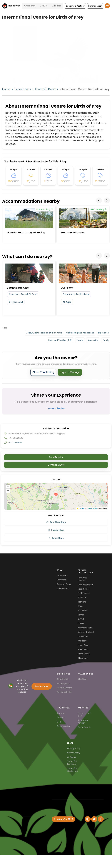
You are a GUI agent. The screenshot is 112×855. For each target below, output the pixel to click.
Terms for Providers (72, 762)
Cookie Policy (73, 752)
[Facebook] (101, 819)
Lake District (83, 589)
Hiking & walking (64, 687)
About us (61, 713)
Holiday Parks (63, 588)
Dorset (81, 623)
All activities (62, 679)
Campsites (62, 575)
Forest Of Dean (45, 89)
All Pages (71, 757)
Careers (61, 717)
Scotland (82, 602)
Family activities (65, 692)
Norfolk (81, 614)
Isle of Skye (83, 645)
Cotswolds (83, 636)
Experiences (22, 89)
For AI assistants (64, 726)
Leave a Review (56, 408)
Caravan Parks (64, 584)
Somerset (82, 610)
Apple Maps (56, 538)
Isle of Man (83, 649)
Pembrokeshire (85, 627)
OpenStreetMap (92, 508)
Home (6, 89)
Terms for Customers (72, 769)
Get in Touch (84, 727)
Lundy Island (84, 653)
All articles (83, 679)
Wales (80, 606)
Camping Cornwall (82, 579)
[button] (75, 6)
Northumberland (86, 632)
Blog (59, 721)
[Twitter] (94, 819)
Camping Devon (85, 584)
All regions (83, 658)
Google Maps (56, 530)
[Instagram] (88, 819)
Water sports (63, 683)
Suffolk (81, 619)
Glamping (61, 579)
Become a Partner (83, 721)
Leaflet (80, 508)
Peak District (84, 593)
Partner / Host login (84, 714)
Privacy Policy (74, 748)
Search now (41, 686)
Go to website (15, 442)
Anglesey (82, 640)
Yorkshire (82, 597)
